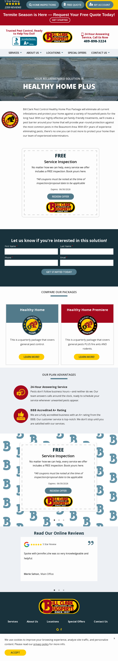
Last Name (65, 246)
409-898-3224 (95, 41)
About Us (33, 52)
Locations (53, 52)
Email (63, 257)
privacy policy (41, 644)
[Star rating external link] (15, 5)
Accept (15, 652)
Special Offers (77, 52)
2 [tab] (59, 520)
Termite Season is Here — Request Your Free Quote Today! (59, 17)
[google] (58, 629)
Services (14, 52)
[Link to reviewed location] (59, 544)
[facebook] (61, 629)
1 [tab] (54, 520)
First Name (10, 246)
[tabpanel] (58, 477)
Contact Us (99, 52)
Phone (8, 257)
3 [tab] (63, 520)
